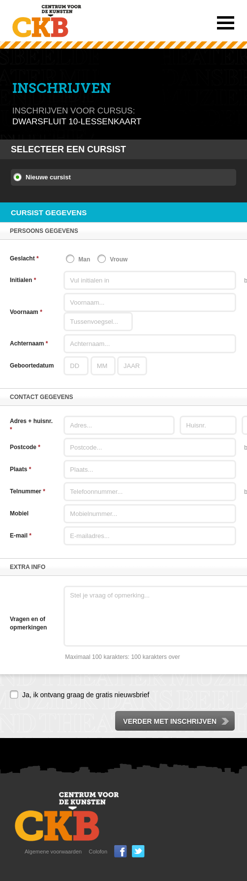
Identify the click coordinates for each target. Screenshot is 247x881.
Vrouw (118, 259)
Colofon (98, 851)
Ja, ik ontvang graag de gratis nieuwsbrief (85, 695)
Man (84, 259)
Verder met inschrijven (176, 721)
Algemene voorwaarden (53, 851)
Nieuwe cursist (48, 177)
